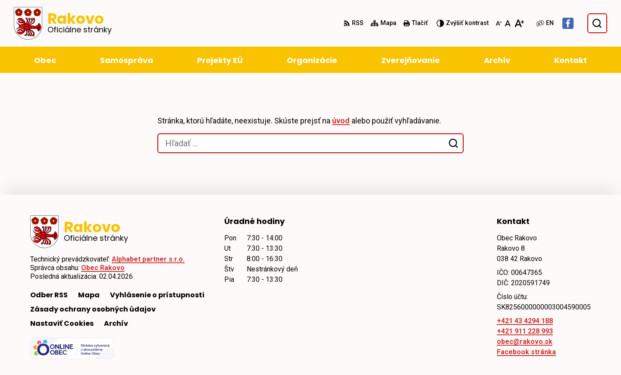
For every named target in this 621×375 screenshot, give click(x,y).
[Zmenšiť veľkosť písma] (498, 23)
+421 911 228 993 (525, 331)
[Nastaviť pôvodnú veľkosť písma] (507, 23)
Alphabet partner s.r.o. (148, 259)
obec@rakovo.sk (524, 341)
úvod (341, 120)
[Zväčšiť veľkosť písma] (519, 23)
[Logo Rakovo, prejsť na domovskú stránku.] (63, 23)
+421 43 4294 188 (525, 321)
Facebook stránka (526, 352)
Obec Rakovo (103, 268)
